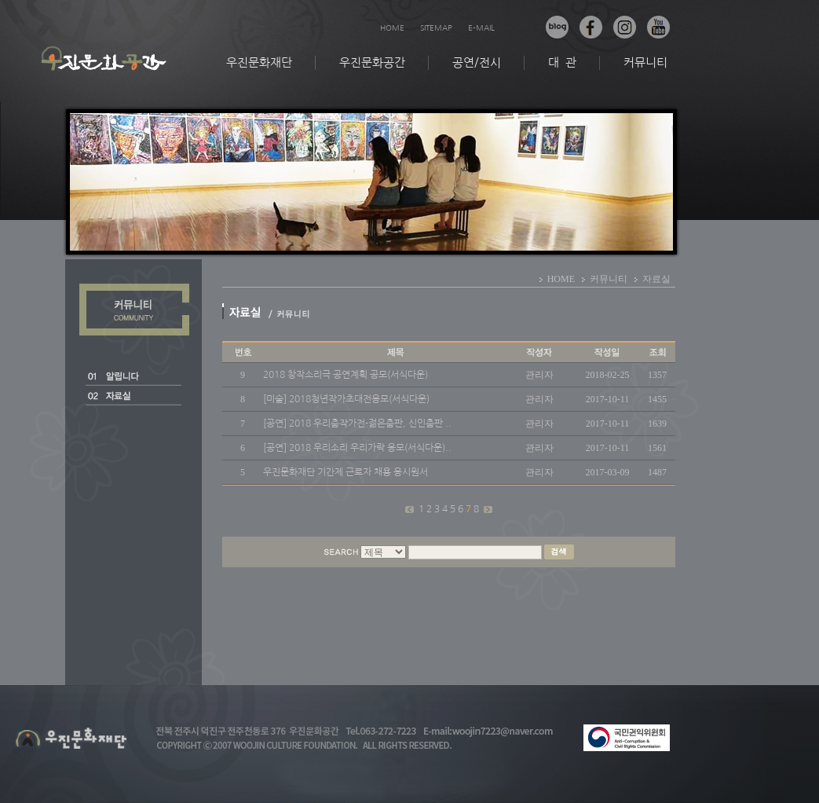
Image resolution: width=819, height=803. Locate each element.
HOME (392, 27)
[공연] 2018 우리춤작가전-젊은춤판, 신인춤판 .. (357, 423)
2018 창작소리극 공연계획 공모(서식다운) (345, 375)
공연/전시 (476, 62)
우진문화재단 (259, 62)
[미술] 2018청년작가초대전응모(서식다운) (346, 399)
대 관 (562, 62)
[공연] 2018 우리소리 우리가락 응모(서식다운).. (357, 448)
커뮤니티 (645, 62)
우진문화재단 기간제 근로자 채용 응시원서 (345, 472)
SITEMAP (436, 27)
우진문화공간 (372, 62)
